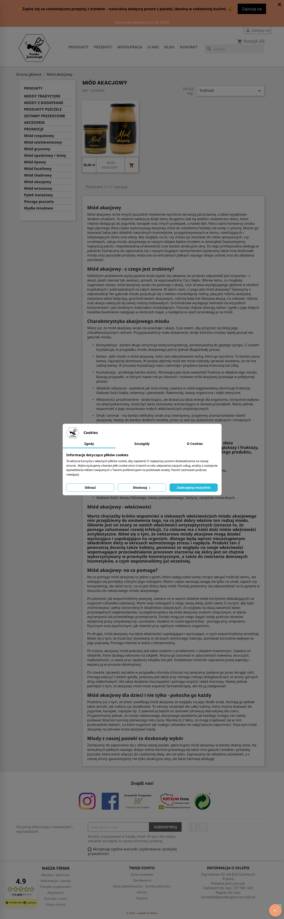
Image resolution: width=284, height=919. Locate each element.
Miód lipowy (35, 162)
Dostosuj (142, 487)
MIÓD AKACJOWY (110, 165)
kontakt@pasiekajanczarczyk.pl (228, 896)
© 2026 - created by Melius (142, 913)
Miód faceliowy (38, 168)
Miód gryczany (37, 149)
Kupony (142, 898)
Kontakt (188, 47)
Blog (169, 47)
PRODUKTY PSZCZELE (43, 109)
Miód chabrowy (38, 175)
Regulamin (55, 892)
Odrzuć (90, 487)
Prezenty (103, 47)
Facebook (193, 827)
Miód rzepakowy (39, 135)
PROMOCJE (34, 129)
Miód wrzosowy (38, 188)
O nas (153, 47)
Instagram (203, 827)
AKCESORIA (34, 122)
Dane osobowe (142, 874)
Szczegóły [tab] (142, 443)
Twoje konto (142, 867)
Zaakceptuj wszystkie (193, 487)
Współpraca (129, 47)
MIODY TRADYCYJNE (42, 96)
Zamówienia (142, 880)
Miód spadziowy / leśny (45, 155)
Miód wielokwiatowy (43, 142)
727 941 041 (243, 887)
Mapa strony (55, 904)
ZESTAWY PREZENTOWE (44, 116)
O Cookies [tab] (195, 443)
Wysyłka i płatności (55, 875)
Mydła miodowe (38, 208)
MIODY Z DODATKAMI (43, 102)
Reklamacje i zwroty (56, 881)
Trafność (230, 91)
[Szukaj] (234, 48)
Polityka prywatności (55, 886)
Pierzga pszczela (39, 201)
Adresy (142, 892)
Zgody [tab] (89, 443)
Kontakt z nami (55, 898)
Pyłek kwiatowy (38, 195)
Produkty (78, 47)
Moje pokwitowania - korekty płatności (142, 886)
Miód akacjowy (37, 181)
